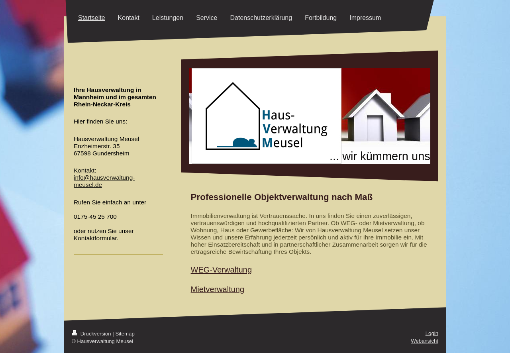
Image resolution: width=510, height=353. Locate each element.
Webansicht (424, 341)
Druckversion (92, 334)
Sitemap (124, 334)
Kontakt (84, 170)
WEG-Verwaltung (221, 269)
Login (432, 333)
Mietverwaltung (218, 289)
